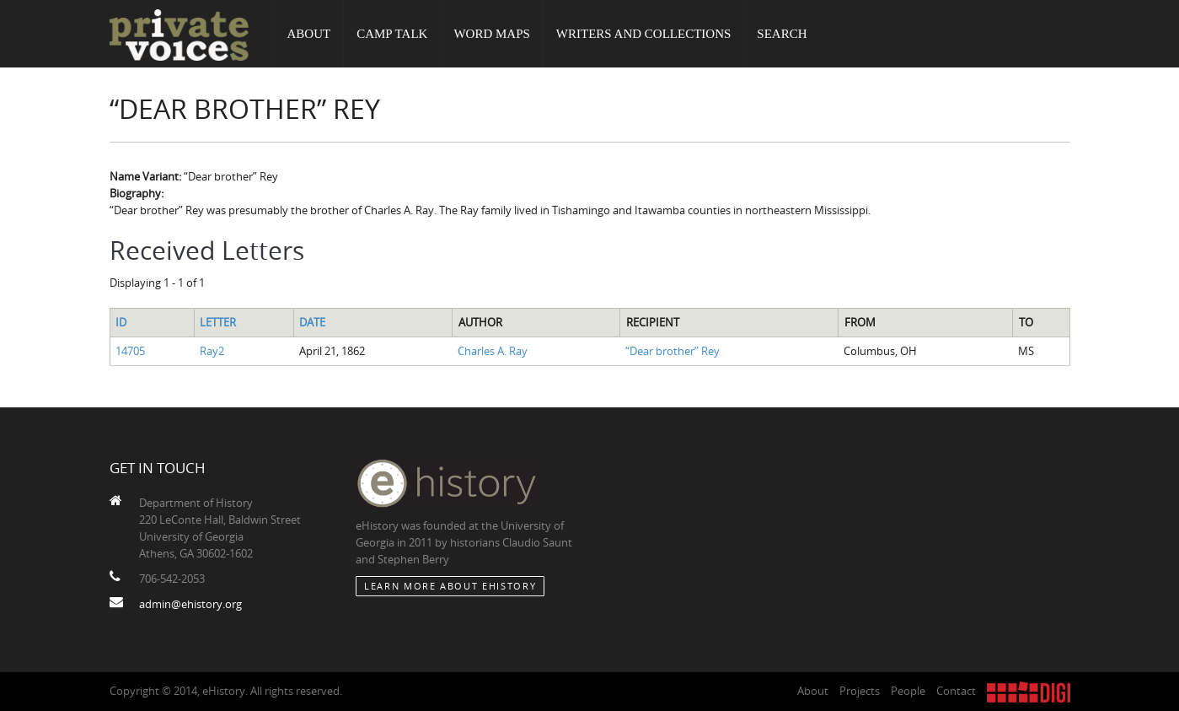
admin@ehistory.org (190, 603)
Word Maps (491, 33)
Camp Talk (391, 33)
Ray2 (212, 350)
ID (120, 322)
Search (782, 33)
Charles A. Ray (493, 350)
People (908, 690)
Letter (218, 322)
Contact (956, 690)
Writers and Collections (644, 33)
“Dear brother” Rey (672, 350)
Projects (859, 690)
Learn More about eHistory (450, 585)
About (309, 33)
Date (312, 322)
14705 (130, 350)
